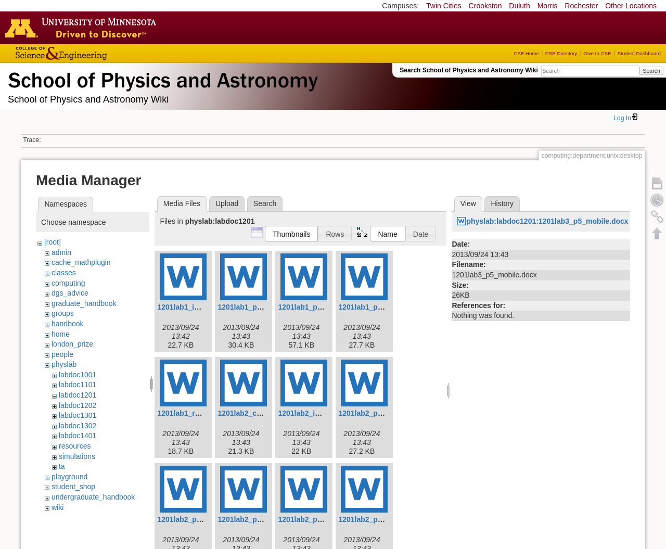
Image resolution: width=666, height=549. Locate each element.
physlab (64, 364)
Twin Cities (444, 6)
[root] (52, 242)
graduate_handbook (84, 303)
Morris (547, 6)
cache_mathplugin (81, 262)
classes (64, 273)
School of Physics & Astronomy (161, 78)
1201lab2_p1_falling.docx (382, 413)
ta (62, 466)
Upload (226, 203)
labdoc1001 (77, 375)
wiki (57, 507)
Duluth (519, 6)
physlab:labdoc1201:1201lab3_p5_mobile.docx (547, 221)
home (61, 334)
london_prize (72, 344)
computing (68, 283)
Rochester (581, 6)
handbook (68, 324)
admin (61, 252)
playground (69, 477)
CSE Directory (561, 53)
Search (651, 71)
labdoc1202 (77, 405)
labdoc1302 (77, 426)
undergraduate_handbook (93, 497)
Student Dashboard (639, 53)
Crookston (485, 6)
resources (75, 446)
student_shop (73, 486)
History (502, 203)
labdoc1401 (77, 435)
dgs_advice (70, 293)
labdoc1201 (77, 395)
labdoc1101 (77, 384)
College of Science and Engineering (94, 53)
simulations (77, 456)
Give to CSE (597, 53)
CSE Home (526, 53)
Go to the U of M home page (83, 27)
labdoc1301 (77, 415)
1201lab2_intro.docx (313, 413)
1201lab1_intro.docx (192, 307)
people (62, 354)
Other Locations (631, 6)
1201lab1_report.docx (194, 413)
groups (63, 313)
